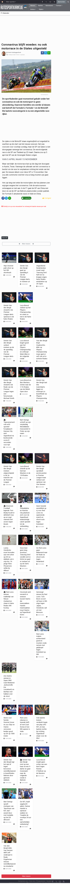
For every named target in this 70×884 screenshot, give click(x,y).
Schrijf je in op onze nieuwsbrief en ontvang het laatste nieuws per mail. (23, 206)
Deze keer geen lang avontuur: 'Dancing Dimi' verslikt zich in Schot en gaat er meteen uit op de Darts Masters (25, 557)
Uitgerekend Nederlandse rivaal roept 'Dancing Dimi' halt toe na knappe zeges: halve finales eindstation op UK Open (41, 275)
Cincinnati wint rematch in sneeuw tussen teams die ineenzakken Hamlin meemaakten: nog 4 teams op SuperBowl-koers (25, 603)
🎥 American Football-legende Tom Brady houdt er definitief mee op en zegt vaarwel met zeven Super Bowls (9, 515)
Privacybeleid (40, 876)
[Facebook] (53, 876)
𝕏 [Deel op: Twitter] (45, 53)
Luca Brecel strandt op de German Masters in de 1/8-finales (25, 470)
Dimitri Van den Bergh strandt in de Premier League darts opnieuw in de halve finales (9, 312)
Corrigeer (46, 198)
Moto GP (4, 237)
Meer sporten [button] (10, 2)
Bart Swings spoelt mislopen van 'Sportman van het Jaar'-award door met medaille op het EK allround (9, 811)
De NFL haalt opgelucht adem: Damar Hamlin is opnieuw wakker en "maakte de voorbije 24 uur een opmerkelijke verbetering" (25, 813)
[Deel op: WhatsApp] (48, 52)
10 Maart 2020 (12, 54)
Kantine (40, 5)
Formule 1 (59, 5)
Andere (32, 9)
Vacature (49, 876)
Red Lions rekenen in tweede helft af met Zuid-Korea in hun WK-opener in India (25, 724)
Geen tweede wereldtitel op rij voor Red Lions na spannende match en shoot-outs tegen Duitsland (41, 515)
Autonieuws (49, 5)
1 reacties (22, 54)
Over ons (32, 876)
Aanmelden (61, 2)
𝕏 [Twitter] (56, 876)
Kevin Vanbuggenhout (14, 52)
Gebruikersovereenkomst (17, 878)
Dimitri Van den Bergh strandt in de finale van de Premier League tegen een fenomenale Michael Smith (9, 389)
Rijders (41, 9)
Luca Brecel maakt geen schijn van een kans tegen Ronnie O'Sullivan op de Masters (41, 766)
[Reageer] (14, 277)
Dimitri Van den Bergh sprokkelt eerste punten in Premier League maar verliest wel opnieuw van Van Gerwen (41, 475)
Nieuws (32, 5)
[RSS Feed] (63, 876)
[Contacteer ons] (60, 876)
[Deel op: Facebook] (42, 52)
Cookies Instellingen (34, 878)
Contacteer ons (23, 876)
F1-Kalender (5, 13)
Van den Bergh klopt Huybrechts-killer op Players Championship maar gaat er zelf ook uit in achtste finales (41, 350)
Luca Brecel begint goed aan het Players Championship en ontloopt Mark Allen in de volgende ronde (25, 350)
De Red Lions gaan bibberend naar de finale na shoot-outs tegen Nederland (41, 554)
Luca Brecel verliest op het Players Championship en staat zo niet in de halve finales (25, 312)
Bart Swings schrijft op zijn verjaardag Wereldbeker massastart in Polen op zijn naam (25, 426)
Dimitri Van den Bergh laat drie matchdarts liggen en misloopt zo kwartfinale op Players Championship (41, 389)
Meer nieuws (26, 244)
